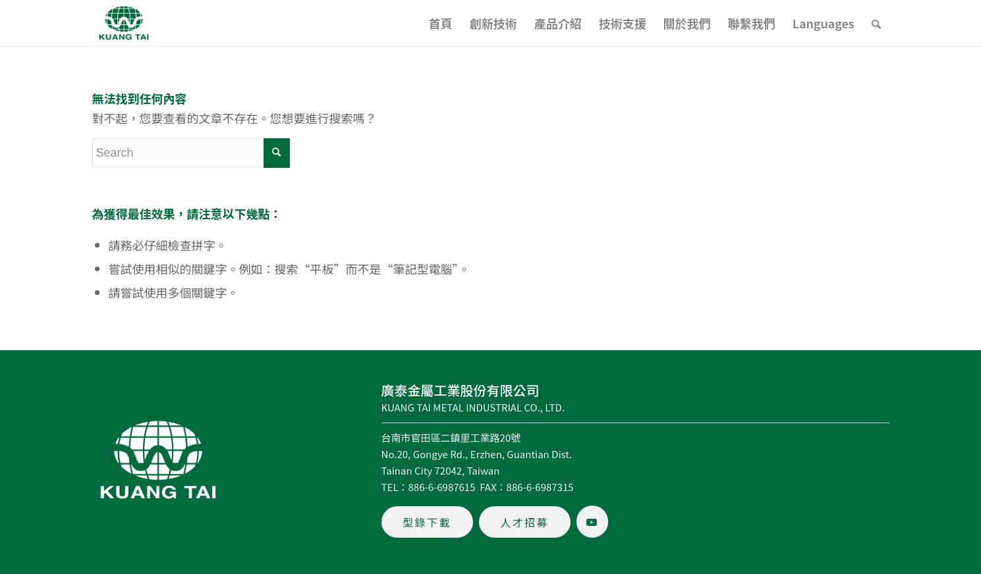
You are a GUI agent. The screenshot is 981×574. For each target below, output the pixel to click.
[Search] (876, 23)
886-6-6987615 (442, 487)
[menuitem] (440, 23)
